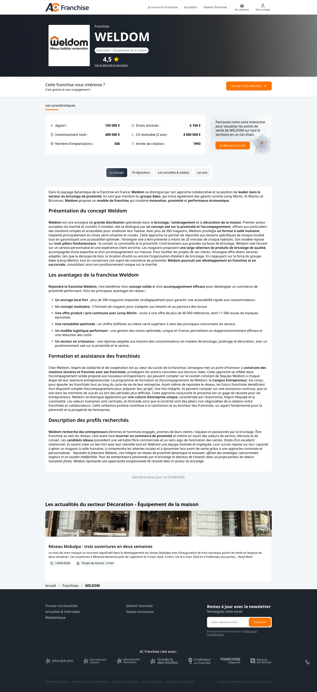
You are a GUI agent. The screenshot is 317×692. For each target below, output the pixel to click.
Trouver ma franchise (61, 606)
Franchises (70, 585)
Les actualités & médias (173, 172)
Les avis (202, 172)
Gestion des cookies (125, 682)
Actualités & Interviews (62, 612)
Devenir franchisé (139, 606)
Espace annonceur (140, 612)
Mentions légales (56, 682)
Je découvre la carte (233, 145)
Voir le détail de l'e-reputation (111, 65)
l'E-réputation (141, 172)
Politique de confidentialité (90, 682)
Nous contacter (152, 682)
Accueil (50, 585)
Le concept (117, 172)
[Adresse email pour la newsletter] (227, 622)
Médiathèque (55, 618)
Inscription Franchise (180, 682)
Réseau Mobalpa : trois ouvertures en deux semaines (100, 546)
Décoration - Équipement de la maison (121, 50)
